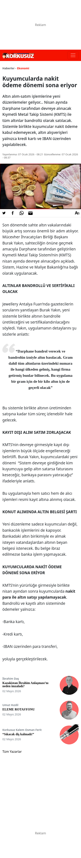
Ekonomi (23, 68)
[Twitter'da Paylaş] (4, 213)
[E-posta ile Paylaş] (30, 213)
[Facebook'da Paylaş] (13, 213)
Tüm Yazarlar (12, 751)
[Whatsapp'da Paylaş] (21, 213)
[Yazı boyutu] (77, 213)
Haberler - (9, 68)
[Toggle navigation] (73, 55)
